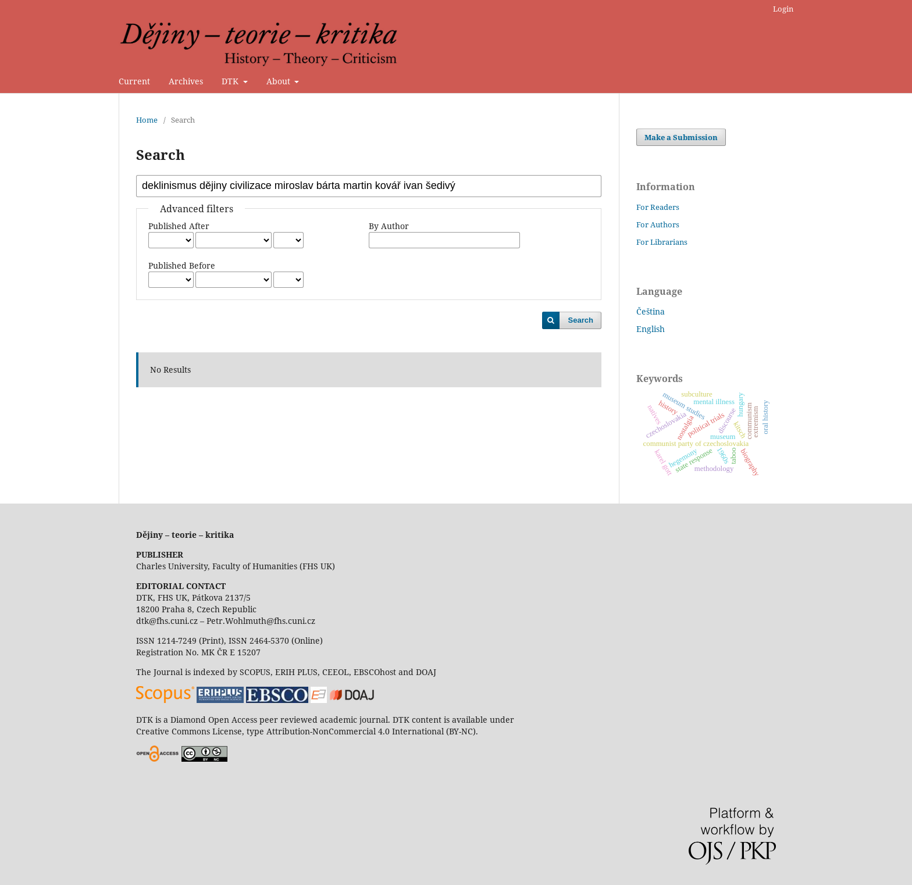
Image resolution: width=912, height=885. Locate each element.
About (279, 81)
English (650, 328)
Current (134, 81)
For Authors (657, 224)
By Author (389, 225)
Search (580, 320)
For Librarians (661, 242)
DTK (231, 81)
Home (147, 120)
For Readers (657, 207)
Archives (186, 81)
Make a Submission (681, 137)
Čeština (650, 311)
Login (783, 8)
